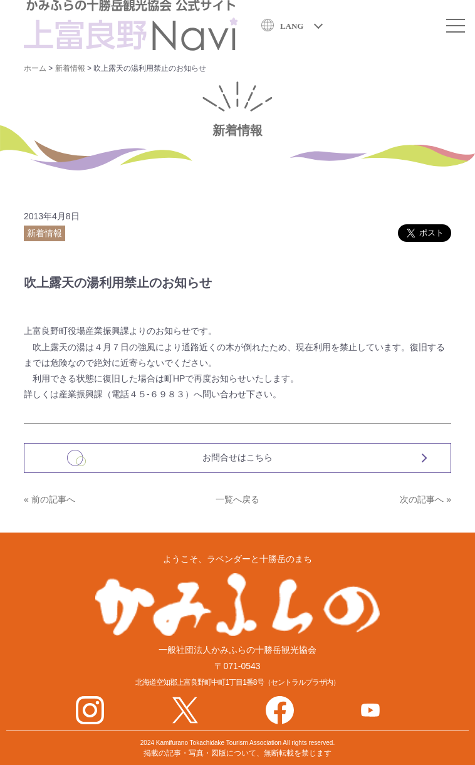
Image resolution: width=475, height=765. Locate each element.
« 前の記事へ (49, 499)
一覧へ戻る (237, 499)
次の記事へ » (425, 499)
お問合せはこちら (237, 457)
